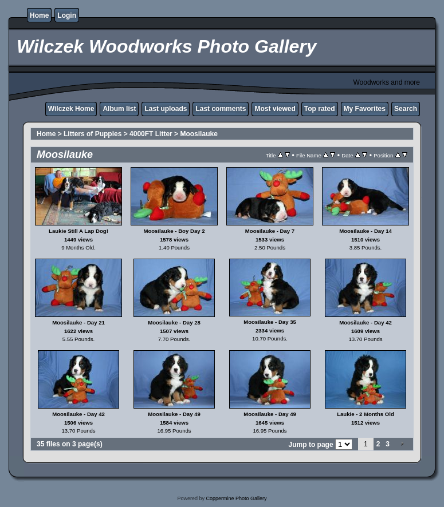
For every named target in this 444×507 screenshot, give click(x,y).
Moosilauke (198, 134)
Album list (119, 109)
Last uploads (165, 109)
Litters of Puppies (92, 134)
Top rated (319, 109)
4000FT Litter (150, 134)
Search (405, 109)
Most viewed (274, 109)
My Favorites (365, 109)
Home (39, 15)
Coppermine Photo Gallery (236, 498)
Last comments (220, 109)
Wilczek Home (71, 109)
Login (66, 15)
